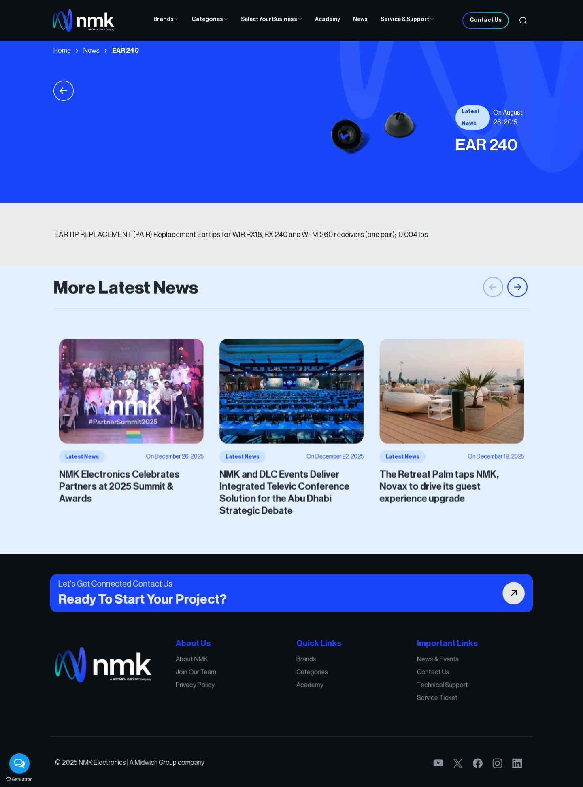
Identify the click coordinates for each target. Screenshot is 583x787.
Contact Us (486, 20)
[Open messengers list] (19, 763)
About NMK (205, 665)
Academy (327, 19)
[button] (517, 300)
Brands (166, 19)
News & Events (418, 665)
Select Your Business (271, 19)
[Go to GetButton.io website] (19, 778)
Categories (209, 19)
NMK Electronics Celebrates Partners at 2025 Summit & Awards (143, 478)
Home (62, 50)
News (360, 19)
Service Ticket (417, 698)
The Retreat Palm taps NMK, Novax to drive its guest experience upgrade (419, 478)
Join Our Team (209, 676)
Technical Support (422, 687)
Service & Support (407, 19)
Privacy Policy (208, 687)
